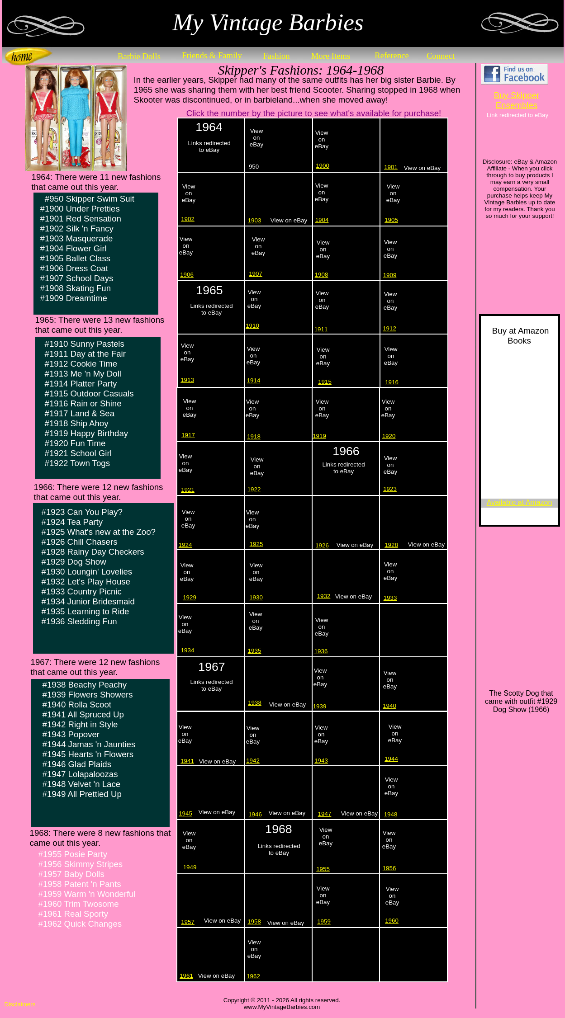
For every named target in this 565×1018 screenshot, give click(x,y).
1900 (322, 165)
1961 (186, 975)
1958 (254, 921)
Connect (441, 56)
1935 (254, 650)
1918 (254, 436)
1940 (389, 705)
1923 (390, 488)
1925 (256, 544)
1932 (324, 596)
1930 (256, 597)
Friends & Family (212, 55)
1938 (254, 702)
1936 (321, 651)
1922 (254, 489)
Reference (392, 55)
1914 (254, 380)
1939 (320, 706)
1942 (253, 760)
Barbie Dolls (139, 56)
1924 (185, 545)
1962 (253, 976)
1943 (321, 760)
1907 (255, 273)
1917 (188, 435)
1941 (187, 761)
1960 (392, 920)
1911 (321, 329)
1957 (188, 922)
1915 (325, 381)
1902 (188, 219)
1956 (389, 868)
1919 (319, 436)
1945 (185, 813)
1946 (255, 814)
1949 (190, 867)
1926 (322, 545)
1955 (323, 869)
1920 (389, 436)
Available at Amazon (519, 502)
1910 (252, 325)
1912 (389, 328)
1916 (392, 382)
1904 (322, 220)
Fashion (276, 56)
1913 (187, 380)
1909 (390, 275)
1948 (391, 814)
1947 (325, 814)
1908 (321, 274)
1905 (391, 220)
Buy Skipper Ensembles (517, 100)
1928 (391, 545)
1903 (254, 220)
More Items (331, 56)
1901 (391, 167)
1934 (188, 650)
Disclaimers (20, 1004)
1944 (391, 758)
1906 (187, 274)
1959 (324, 921)
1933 (390, 597)
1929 (189, 597)
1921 (188, 489)
